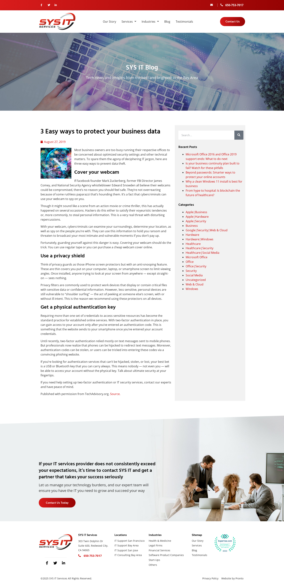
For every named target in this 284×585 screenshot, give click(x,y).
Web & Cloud (194, 284)
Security (191, 271)
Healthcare (193, 244)
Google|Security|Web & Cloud (206, 230)
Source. (115, 394)
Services (129, 22)
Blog (167, 22)
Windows (192, 289)
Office (190, 262)
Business (192, 226)
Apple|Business (196, 212)
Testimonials (184, 22)
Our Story (109, 22)
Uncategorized (196, 280)
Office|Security (196, 266)
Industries (150, 22)
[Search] (238, 135)
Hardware (192, 235)
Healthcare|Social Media (202, 253)
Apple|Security (196, 221)
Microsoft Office (196, 257)
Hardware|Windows (199, 239)
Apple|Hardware (197, 217)
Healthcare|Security (199, 248)
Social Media (194, 275)
